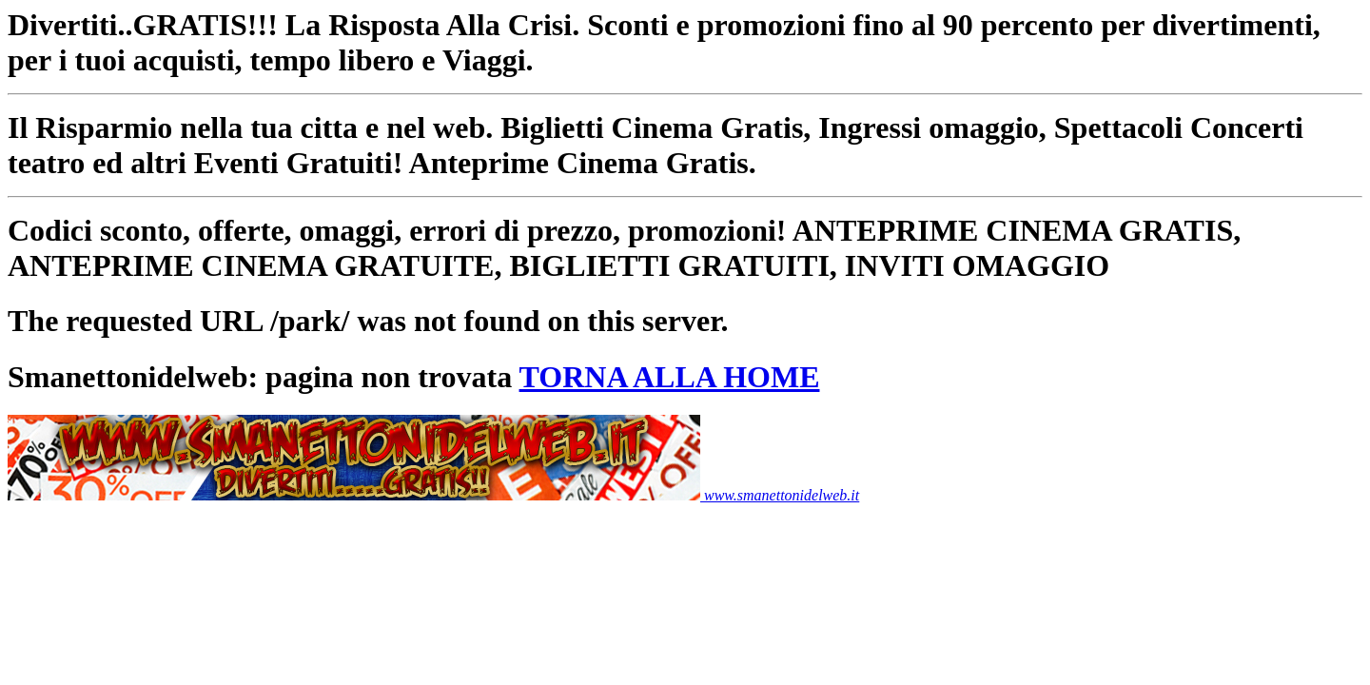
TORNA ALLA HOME (669, 377)
